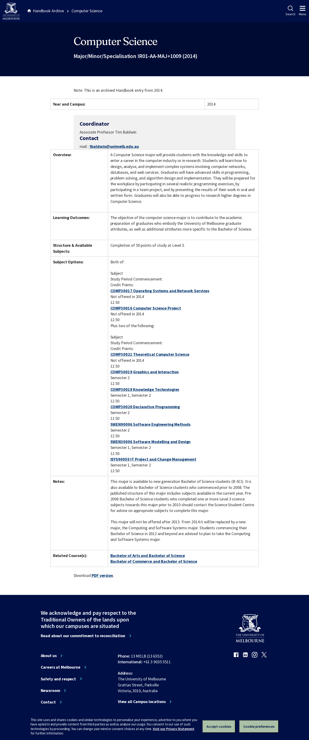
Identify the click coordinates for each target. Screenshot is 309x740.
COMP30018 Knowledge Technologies (144, 389)
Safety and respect (58, 679)
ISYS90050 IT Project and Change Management (153, 459)
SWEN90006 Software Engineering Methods (150, 424)
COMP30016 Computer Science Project (145, 308)
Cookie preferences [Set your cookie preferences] (259, 726)
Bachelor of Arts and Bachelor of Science (147, 555)
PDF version (102, 575)
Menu (302, 11)
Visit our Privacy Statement (173, 729)
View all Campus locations (142, 701)
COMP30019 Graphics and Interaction (144, 372)
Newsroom (50, 690)
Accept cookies (218, 726)
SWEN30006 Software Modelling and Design (150, 441)
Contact (48, 702)
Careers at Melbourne (60, 667)
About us (49, 655)
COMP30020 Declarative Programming (145, 406)
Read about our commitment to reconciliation (83, 635)
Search (290, 11)
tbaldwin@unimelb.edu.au (114, 146)
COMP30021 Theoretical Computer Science (149, 354)
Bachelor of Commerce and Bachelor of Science (153, 561)
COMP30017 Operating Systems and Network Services (159, 290)
